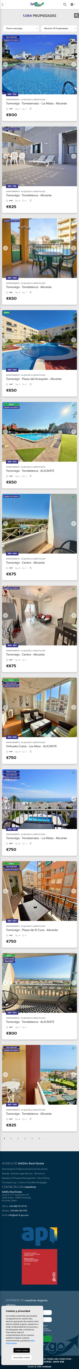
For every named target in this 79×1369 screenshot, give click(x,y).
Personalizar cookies (21, 1357)
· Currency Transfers (26, 1182)
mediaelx (46, 1366)
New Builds (42, 1168)
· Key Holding (42, 1178)
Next (73, 64)
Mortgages (41, 1182)
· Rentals (14, 1173)
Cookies (47, 1361)
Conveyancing (9, 1182)
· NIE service (39, 1173)
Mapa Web (58, 1361)
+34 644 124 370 (18, 1210)
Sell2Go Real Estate (37, 4)
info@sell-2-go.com (19, 1215)
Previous (5, 64)
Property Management (24, 1178)
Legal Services (26, 1173)
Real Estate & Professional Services (19, 1168)
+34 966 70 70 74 (18, 1206)
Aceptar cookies (21, 1350)
